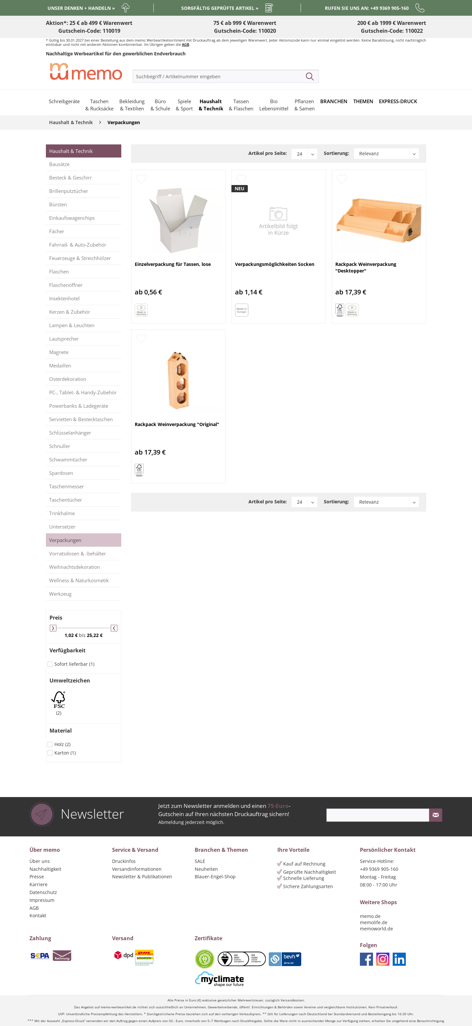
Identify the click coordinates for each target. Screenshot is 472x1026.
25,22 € (95, 635)
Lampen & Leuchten (71, 325)
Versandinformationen (137, 869)
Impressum (42, 900)
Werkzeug (60, 593)
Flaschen (59, 271)
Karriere (39, 884)
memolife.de (373, 922)
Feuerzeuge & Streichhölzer (80, 258)
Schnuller (59, 446)
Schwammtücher (68, 459)
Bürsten (58, 204)
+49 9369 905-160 (379, 869)
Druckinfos (124, 861)
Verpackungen (65, 540)
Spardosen (61, 473)
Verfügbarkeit (67, 650)
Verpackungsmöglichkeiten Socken (274, 264)
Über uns (40, 861)
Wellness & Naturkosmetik (79, 580)
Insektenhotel (64, 298)
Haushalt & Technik (71, 151)
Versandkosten (292, 1000)
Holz (62, 744)
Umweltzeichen (69, 680)
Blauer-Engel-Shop (215, 876)
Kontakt (38, 915)
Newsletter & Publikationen (142, 876)
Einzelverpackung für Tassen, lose (173, 264)
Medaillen (60, 365)
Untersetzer (62, 526)
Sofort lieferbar (74, 664)
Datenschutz (43, 892)
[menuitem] (225, 76)
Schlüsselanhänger (70, 432)
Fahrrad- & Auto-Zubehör (77, 244)
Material (60, 730)
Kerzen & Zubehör (69, 311)
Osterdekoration (67, 379)
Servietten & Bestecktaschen (81, 419)
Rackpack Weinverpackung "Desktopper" (365, 267)
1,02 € (72, 635)
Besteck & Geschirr (70, 177)
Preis (55, 617)
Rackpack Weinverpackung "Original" (177, 424)
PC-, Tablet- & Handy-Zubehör (83, 392)
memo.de (370, 916)
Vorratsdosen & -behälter (77, 553)
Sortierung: (336, 153)
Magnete (59, 352)
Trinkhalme (62, 513)
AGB (185, 44)
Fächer (56, 231)
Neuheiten (206, 869)
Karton (65, 753)
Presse (37, 876)
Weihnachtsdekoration (74, 567)
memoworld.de (376, 928)
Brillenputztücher (68, 191)
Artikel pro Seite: (267, 153)
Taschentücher (65, 499)
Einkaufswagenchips (72, 218)
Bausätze (59, 164)
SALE (200, 861)
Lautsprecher (64, 338)
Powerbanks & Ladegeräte (78, 405)
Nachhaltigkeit (45, 869)
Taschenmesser (66, 486)
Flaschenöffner (66, 285)
